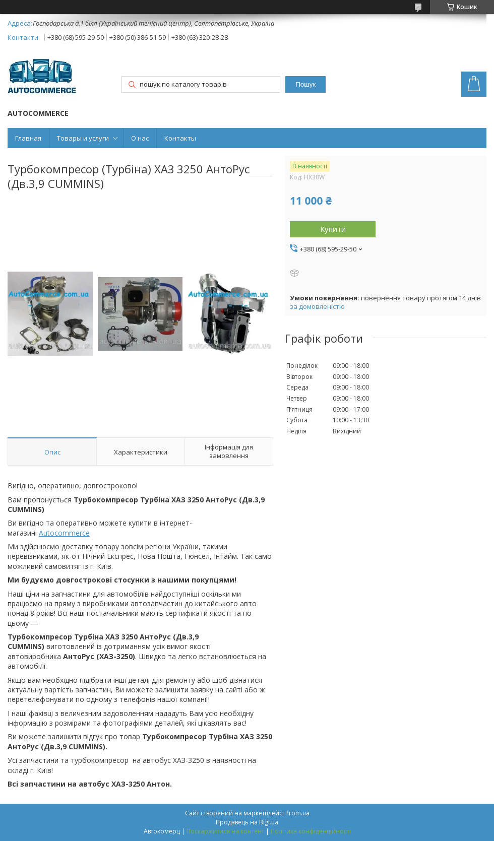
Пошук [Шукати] (305, 84)
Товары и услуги (83, 138)
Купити (333, 229)
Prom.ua (297, 813)
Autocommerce (64, 533)
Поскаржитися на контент (225, 831)
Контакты (180, 138)
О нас (140, 138)
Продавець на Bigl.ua (247, 822)
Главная (28, 138)
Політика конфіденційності (311, 831)
